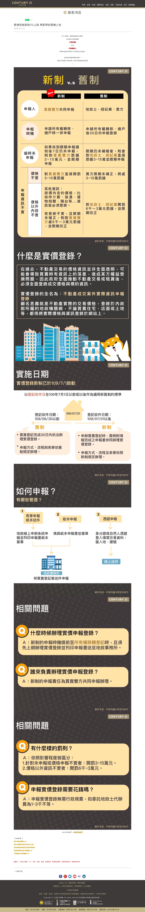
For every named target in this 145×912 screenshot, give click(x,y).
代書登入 (56, 886)
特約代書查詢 (67, 886)
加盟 (107, 5)
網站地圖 (81, 883)
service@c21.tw (113, 909)
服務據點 (131, 5)
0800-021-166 (71, 909)
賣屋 (88, 5)
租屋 (93, 5)
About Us (63, 883)
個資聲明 (78, 886)
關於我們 (72, 883)
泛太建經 (87, 886)
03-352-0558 (51, 909)
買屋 (83, 5)
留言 (125, 5)
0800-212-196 (92, 909)
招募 (112, 5)
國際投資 (100, 5)
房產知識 (119, 5)
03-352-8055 (35, 909)
